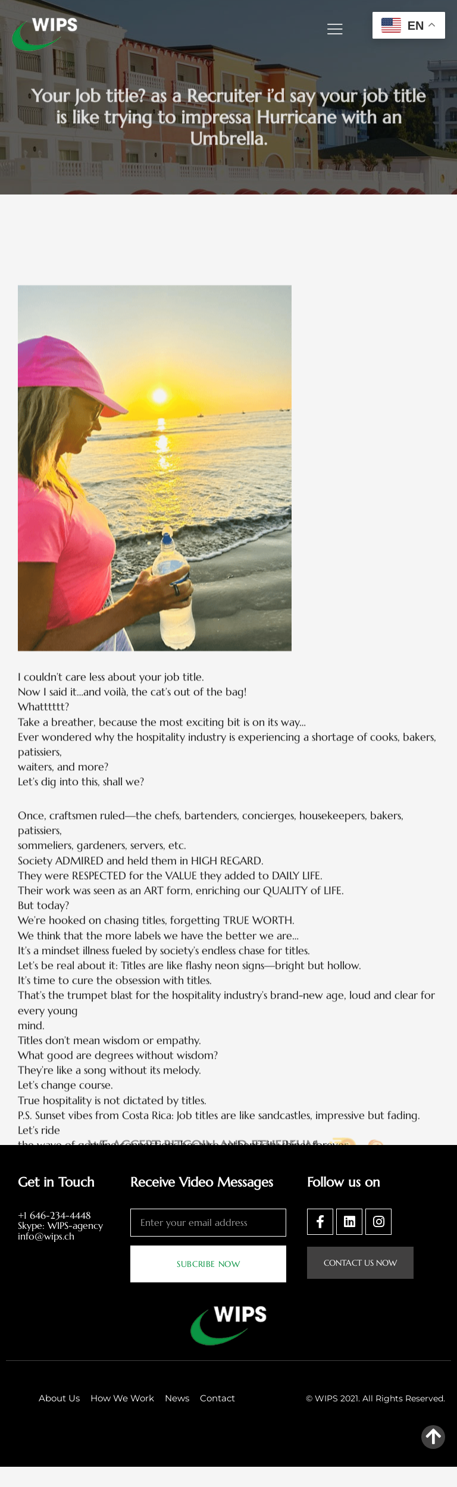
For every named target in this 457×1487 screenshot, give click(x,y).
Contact (217, 1418)
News (177, 1418)
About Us (59, 1418)
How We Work (122, 1418)
